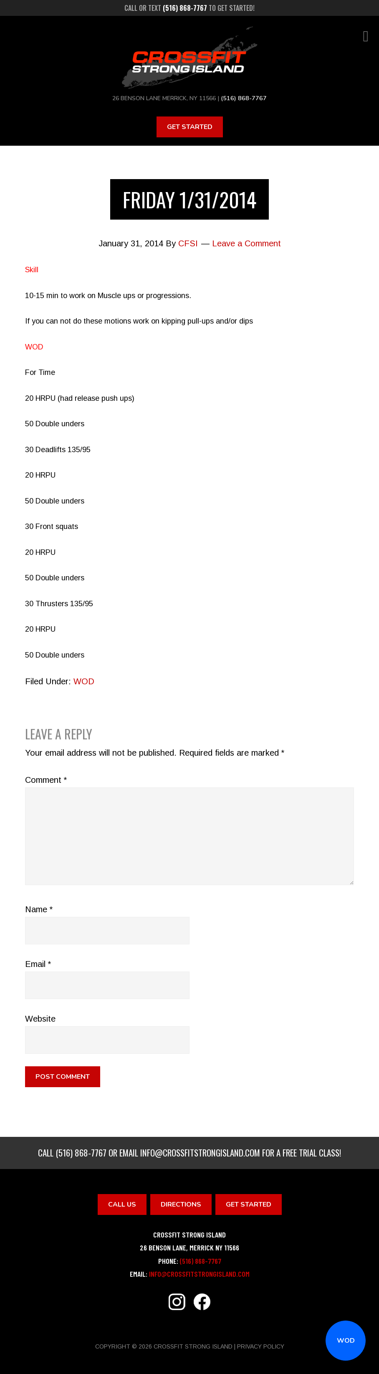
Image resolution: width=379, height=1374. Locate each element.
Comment (46, 779)
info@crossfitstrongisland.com (200, 1152)
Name (39, 909)
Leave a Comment (246, 243)
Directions (181, 1204)
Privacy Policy (260, 1346)
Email (38, 964)
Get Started (189, 126)
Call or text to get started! (189, 8)
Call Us (122, 1204)
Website (40, 1018)
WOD (346, 1340)
